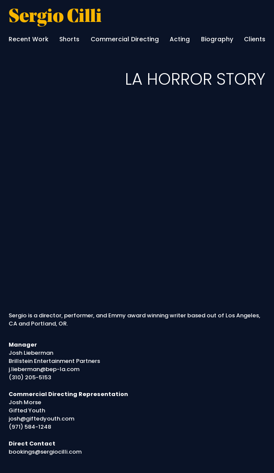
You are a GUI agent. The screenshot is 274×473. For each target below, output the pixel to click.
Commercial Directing (125, 39)
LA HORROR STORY (195, 79)
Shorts (69, 39)
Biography (217, 39)
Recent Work (29, 39)
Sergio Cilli (55, 18)
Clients (254, 39)
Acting (180, 39)
